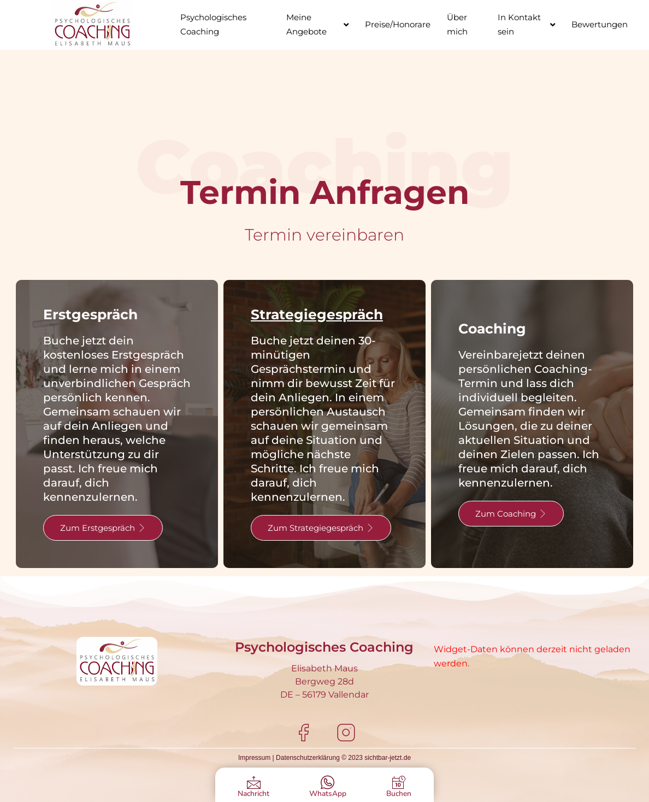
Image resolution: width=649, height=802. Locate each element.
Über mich (457, 24)
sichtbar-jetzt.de (387, 758)
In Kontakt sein (526, 24)
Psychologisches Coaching (213, 24)
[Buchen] (399, 783)
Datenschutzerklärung (308, 758)
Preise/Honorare (397, 24)
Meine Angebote (317, 24)
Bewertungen (599, 24)
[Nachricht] (254, 783)
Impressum (254, 758)
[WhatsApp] (327, 783)
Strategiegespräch (317, 314)
